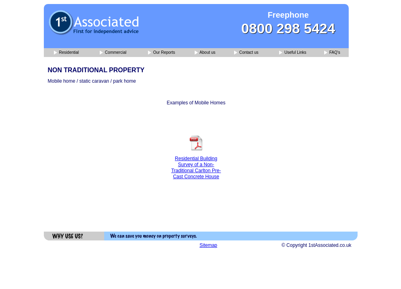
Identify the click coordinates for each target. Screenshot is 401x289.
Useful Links (292, 52)
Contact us (246, 52)
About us (205, 52)
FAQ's (332, 52)
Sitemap (208, 245)
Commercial (113, 52)
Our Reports (161, 52)
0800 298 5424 (288, 28)
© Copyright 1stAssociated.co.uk (317, 245)
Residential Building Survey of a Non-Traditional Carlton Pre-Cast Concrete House (196, 167)
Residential (66, 52)
